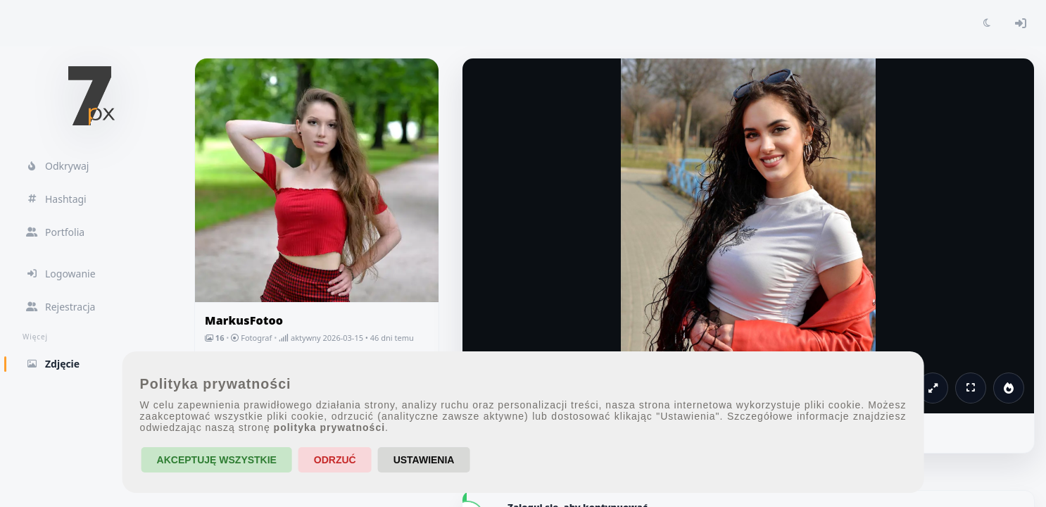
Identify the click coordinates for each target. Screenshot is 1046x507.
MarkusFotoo (244, 320)
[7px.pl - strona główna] (91, 96)
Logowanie (60, 273)
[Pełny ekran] (970, 388)
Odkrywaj (57, 166)
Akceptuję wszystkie (217, 459)
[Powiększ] (932, 388)
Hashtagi (56, 199)
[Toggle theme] (987, 23)
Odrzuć (335, 459)
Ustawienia (424, 459)
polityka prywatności (329, 427)
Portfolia (54, 232)
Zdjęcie (91, 363)
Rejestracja (60, 306)
